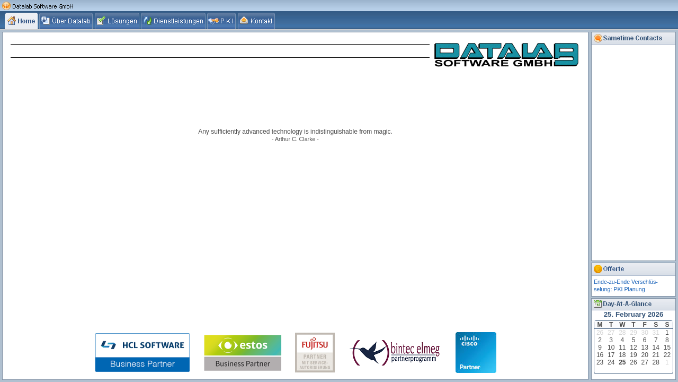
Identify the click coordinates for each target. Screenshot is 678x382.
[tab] (22, 20)
